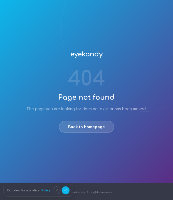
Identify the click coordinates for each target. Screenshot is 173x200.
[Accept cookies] (66, 190)
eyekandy (86, 54)
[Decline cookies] (57, 190)
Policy (46, 190)
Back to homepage (86, 126)
